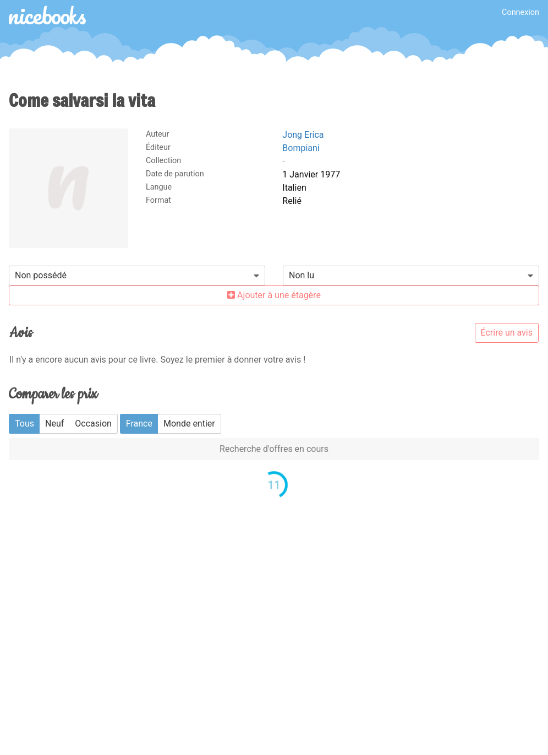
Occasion (93, 423)
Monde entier (189, 423)
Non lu (301, 275)
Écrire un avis (507, 332)
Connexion (520, 12)
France (139, 423)
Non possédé (41, 275)
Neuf (54, 423)
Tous (24, 423)
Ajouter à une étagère (274, 295)
